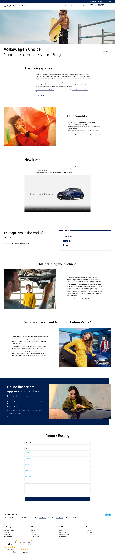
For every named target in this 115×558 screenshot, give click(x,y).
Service (78, 6)
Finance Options (8, 536)
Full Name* (26, 464)
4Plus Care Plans (35, 536)
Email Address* (27, 470)
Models (49, 6)
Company (108, 6)
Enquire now (39, 95)
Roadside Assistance (64, 534)
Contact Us (89, 532)
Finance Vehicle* (28, 452)
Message (26, 482)
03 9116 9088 (42, 517)
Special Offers (64, 6)
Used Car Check (62, 536)
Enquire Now (105, 51)
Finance (73, 6)
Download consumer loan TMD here (44, 89)
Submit (57, 499)
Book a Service (91, 6)
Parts (32, 532)
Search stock (56, 6)
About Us (88, 530)
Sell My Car (101, 6)
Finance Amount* (28, 458)
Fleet (84, 6)
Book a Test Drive (63, 532)
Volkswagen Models (9, 530)
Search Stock (7, 532)
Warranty (61, 530)
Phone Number (27, 476)
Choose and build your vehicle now (16, 417)
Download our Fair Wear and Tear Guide (77, 298)
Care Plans (33, 534)
